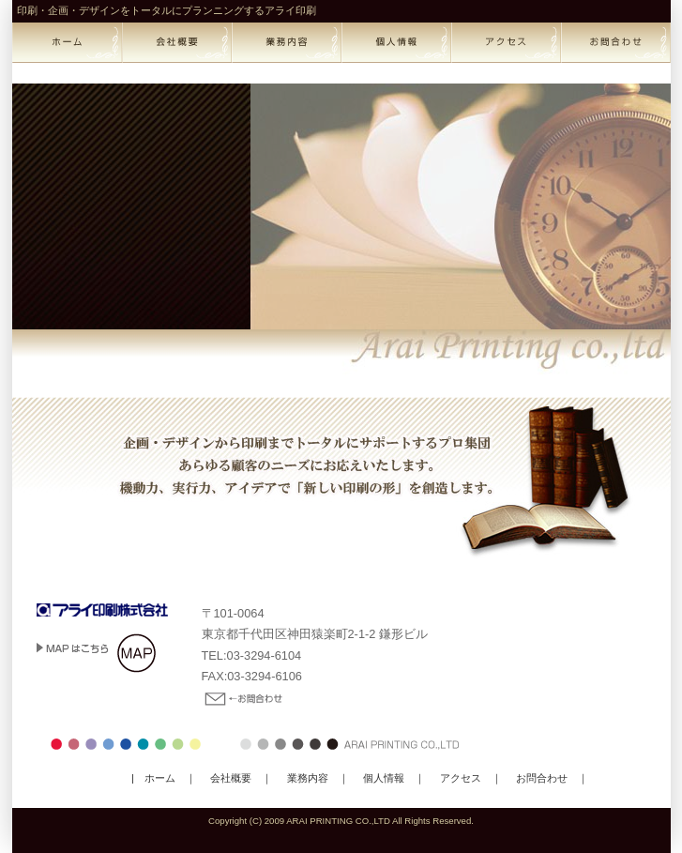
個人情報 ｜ (389, 778)
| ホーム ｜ (163, 778)
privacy (396, 43)
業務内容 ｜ (313, 778)
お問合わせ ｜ (547, 778)
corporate (177, 43)
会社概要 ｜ (236, 778)
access (506, 43)
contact (616, 43)
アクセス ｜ (466, 778)
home (67, 43)
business (286, 43)
